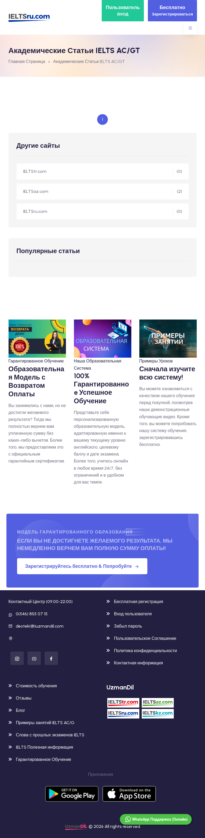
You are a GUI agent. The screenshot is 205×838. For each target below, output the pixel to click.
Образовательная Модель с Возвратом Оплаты (36, 381)
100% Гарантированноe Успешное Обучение (101, 388)
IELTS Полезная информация (41, 747)
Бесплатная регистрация (135, 601)
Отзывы (20, 698)
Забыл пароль (124, 626)
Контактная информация (135, 662)
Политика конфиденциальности (142, 650)
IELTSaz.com (102, 191)
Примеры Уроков (156, 361)
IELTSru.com (102, 211)
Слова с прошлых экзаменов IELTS (46, 734)
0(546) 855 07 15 (32, 613)
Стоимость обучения (33, 685)
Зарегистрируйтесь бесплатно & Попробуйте (82, 566)
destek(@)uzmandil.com (40, 626)
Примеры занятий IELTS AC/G (42, 722)
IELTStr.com (102, 171)
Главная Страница (27, 61)
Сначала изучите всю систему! (167, 373)
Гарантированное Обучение (36, 361)
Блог (17, 710)
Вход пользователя (129, 613)
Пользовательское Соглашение (141, 638)
